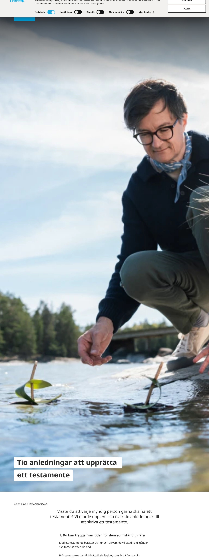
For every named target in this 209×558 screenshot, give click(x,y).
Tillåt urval (187, 16)
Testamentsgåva (38, 503)
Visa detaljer (145, 28)
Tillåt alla (186, 7)
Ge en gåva (20, 503)
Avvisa (187, 24)
